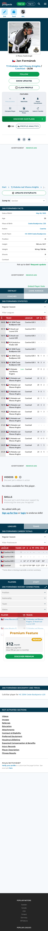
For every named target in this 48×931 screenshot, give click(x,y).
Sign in (31, 4)
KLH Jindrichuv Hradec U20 (14, 343)
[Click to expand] (45, 587)
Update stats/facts (24, 193)
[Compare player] (10, 110)
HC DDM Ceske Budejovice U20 (32, 694)
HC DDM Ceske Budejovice (35, 234)
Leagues (12, 526)
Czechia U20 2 (30, 336)
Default (12, 291)
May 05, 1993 (41, 213)
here (10, 768)
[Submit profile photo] (24, 110)
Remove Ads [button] (31, 148)
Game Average (36, 291)
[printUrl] (29, 139)
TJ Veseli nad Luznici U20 (14, 337)
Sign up (21, 4)
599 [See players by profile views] (11, 126)
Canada (24, 908)
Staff (36, 582)
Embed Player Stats (36, 286)
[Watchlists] (24, 101)
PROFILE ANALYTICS (28, 126)
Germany (24, 917)
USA (24, 911)
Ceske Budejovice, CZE (37, 223)
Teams (36, 526)
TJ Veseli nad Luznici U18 (14, 330)
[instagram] (24, 139)
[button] (24, 74)
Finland (24, 914)
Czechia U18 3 (30, 329)
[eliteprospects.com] (7, 4)
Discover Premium (24, 656)
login (23, 513)
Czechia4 (20, 68)
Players (12, 582)
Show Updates (24, 81)
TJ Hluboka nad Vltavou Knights (23, 66)
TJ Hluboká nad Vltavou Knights (13, 371)
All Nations (24, 921)
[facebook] (19, 139)
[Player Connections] (38, 101)
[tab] (12, 291)
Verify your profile (9, 765)
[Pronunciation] (10, 101)
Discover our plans (28, 119)
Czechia (43, 229)
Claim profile (24, 87)
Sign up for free (10, 513)
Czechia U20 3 (30, 322)
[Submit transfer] (38, 110)
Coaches (12, 296)
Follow (24, 74)
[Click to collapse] (45, 301)
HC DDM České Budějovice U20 (15, 323)
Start (4, 187)
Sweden (24, 905)
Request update (38, 264)
